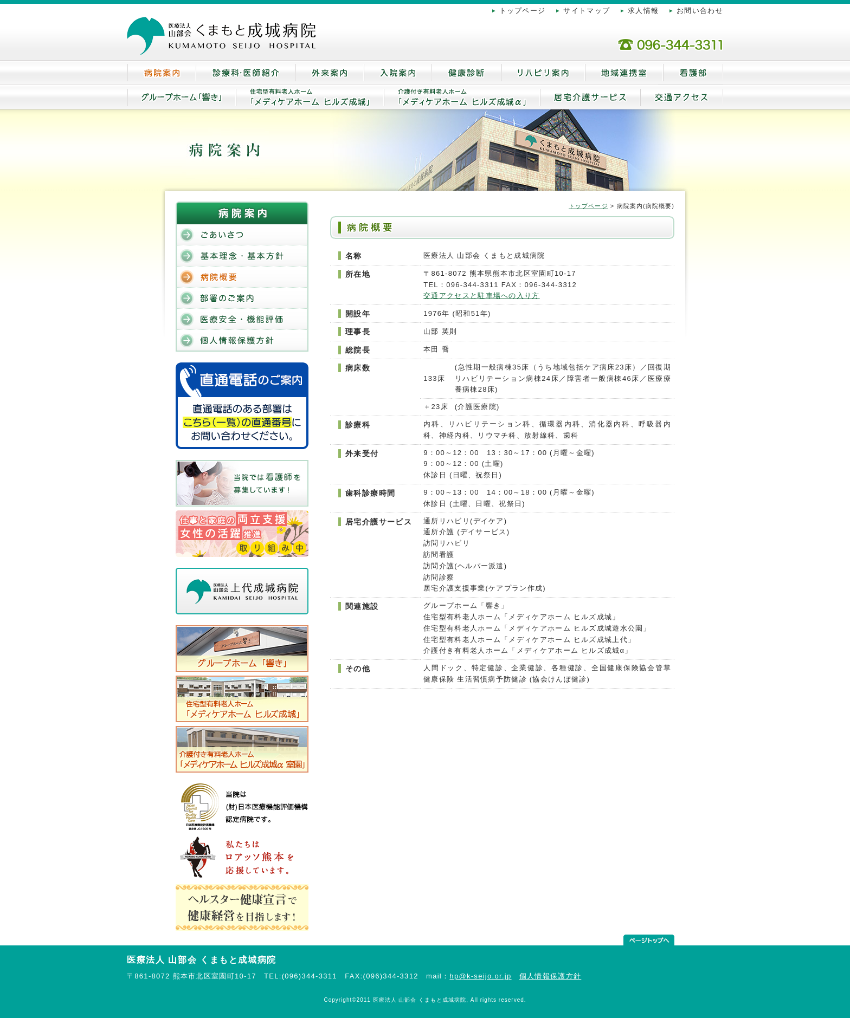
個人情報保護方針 (550, 976)
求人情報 (643, 11)
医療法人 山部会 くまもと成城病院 (201, 959)
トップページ (522, 11)
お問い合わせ (700, 11)
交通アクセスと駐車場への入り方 (481, 295)
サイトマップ (586, 11)
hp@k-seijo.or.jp (480, 976)
